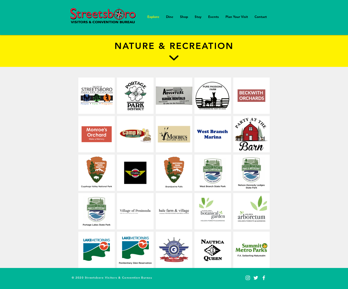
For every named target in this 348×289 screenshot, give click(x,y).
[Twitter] (256, 278)
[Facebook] (264, 278)
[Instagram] (248, 278)
